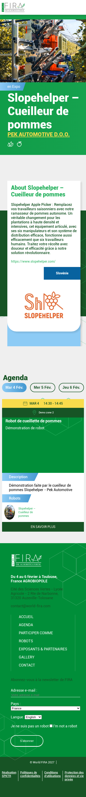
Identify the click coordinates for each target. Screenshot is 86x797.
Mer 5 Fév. (42, 387)
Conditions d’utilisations (52, 774)
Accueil (26, 617)
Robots (26, 641)
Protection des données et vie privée (74, 776)
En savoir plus (43, 527)
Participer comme (36, 633)
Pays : (16, 704)
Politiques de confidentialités (30, 774)
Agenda (26, 625)
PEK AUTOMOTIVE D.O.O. (39, 134)
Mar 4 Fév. (14, 387)
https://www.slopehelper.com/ (33, 261)
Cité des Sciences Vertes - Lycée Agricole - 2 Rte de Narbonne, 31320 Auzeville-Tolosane (37, 593)
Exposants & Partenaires (43, 649)
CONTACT (27, 665)
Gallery (26, 657)
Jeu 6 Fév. (71, 387)
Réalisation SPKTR (9, 774)
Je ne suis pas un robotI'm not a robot (44, 726)
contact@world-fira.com (30, 606)
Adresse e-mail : (45, 692)
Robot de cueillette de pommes (33, 421)
